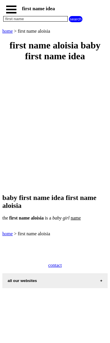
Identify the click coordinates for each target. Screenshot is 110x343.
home (7, 31)
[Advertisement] (55, 128)
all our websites (22, 280)
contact (55, 265)
